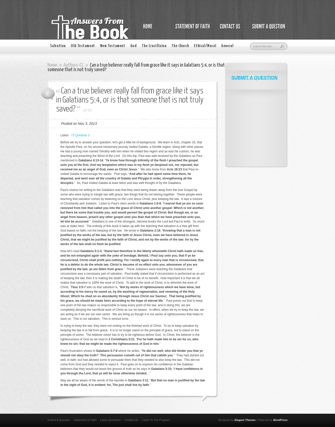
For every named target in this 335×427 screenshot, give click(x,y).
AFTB (87, 110)
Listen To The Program (156, 419)
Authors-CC (74, 65)
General (227, 46)
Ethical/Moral (205, 46)
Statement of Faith (85, 419)
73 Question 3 (80, 135)
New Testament (112, 46)
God (133, 46)
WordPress (280, 419)
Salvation (58, 46)
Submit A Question (59, 419)
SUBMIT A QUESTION (254, 77)
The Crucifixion (154, 46)
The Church (180, 46)
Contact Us (131, 419)
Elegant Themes (244, 419)
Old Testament (83, 46)
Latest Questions (110, 419)
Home (52, 65)
